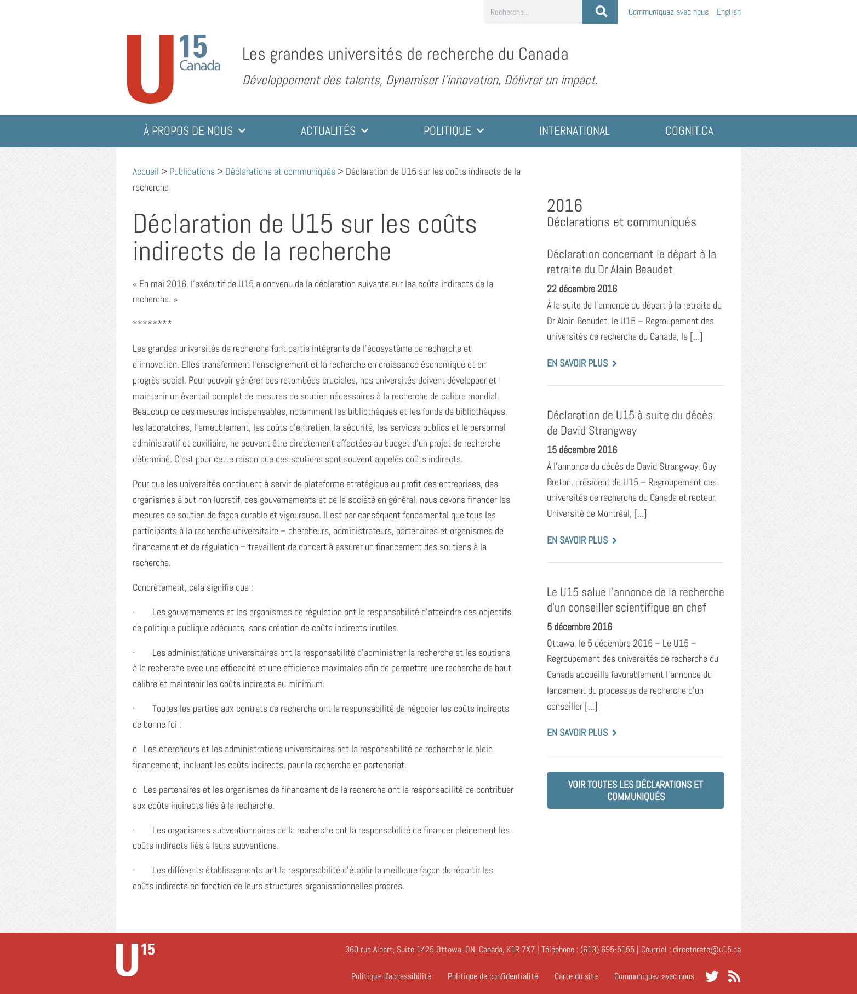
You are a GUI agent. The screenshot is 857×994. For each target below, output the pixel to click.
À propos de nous (194, 130)
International (574, 130)
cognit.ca (689, 130)
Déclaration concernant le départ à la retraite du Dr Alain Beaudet (631, 262)
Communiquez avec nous (669, 12)
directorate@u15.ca (707, 949)
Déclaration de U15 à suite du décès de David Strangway (630, 423)
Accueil (146, 171)
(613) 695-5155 (607, 949)
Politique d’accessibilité (391, 976)
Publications (192, 171)
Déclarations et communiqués (280, 171)
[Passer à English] (729, 12)
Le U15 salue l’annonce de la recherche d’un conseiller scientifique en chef (635, 600)
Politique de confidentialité (493, 976)
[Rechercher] (600, 12)
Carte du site (576, 976)
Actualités (334, 130)
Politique (454, 130)
